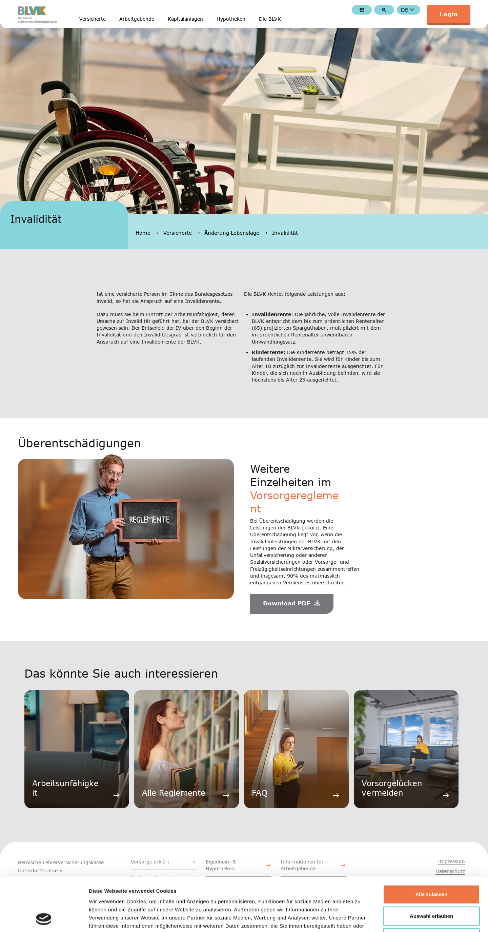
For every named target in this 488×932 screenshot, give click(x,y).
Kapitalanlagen (185, 19)
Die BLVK (270, 19)
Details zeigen (360, 918)
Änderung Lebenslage (231, 233)
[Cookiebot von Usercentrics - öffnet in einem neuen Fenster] (44, 919)
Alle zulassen (431, 844)
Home (143, 233)
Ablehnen (431, 887)
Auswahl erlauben (431, 866)
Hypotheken (231, 19)
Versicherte (92, 19)
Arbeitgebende (136, 19)
